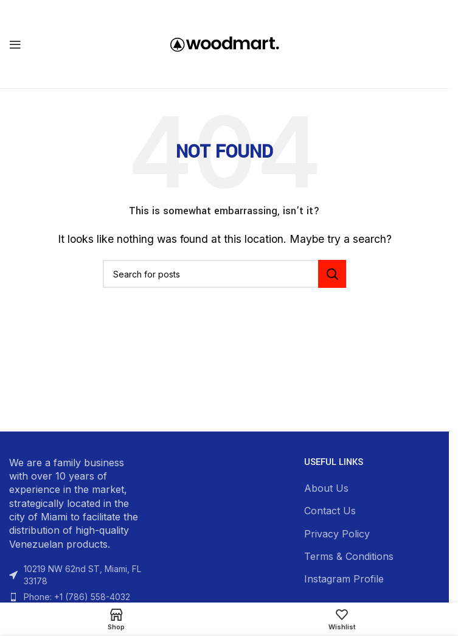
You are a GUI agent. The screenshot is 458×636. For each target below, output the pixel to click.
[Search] (224, 274)
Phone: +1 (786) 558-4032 (77, 597)
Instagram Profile (344, 579)
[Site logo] (224, 43)
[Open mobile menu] (15, 44)
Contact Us (330, 511)
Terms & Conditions (349, 556)
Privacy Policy (337, 534)
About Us (326, 488)
